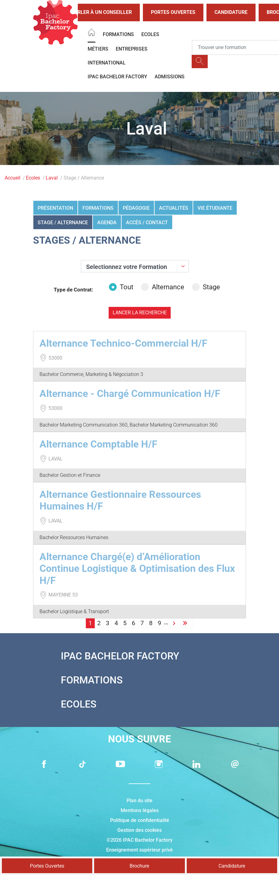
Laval (52, 178)
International (107, 63)
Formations (118, 34)
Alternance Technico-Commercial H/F (123, 343)
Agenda (107, 222)
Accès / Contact (147, 222)
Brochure (139, 866)
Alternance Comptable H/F (98, 444)
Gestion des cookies (139, 830)
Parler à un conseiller (96, 12)
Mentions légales (140, 810)
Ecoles (150, 34)
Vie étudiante (215, 208)
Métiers (98, 49)
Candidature (231, 12)
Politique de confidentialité (139, 820)
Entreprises (132, 49)
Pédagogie (136, 208)
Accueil (12, 178)
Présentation (55, 208)
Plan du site (139, 800)
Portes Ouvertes (173, 12)
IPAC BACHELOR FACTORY (117, 77)
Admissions (170, 77)
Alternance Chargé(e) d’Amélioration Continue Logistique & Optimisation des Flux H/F (137, 568)
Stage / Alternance (63, 222)
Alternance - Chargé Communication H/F (130, 393)
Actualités (173, 208)
